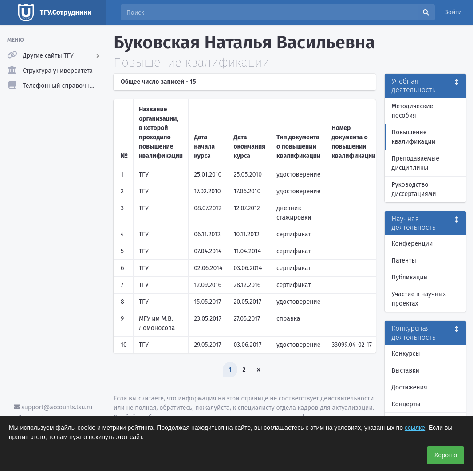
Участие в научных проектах (419, 298)
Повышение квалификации (414, 137)
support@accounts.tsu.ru (53, 407)
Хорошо (445, 455)
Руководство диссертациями (414, 189)
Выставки (405, 370)
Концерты (406, 404)
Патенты (404, 260)
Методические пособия (413, 110)
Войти (453, 12)
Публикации (409, 277)
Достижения (409, 387)
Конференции (412, 243)
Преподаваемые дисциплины (415, 163)
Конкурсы (406, 353)
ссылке (415, 427)
